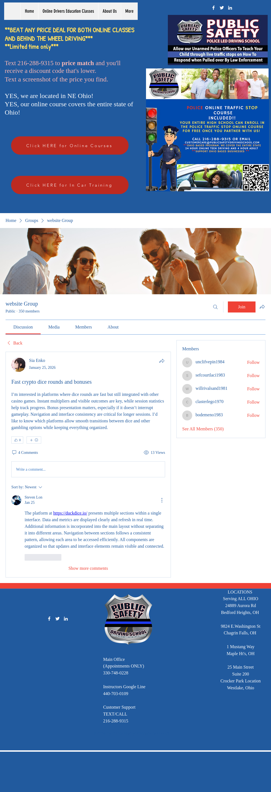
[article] (88, 464)
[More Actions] (161, 500)
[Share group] (262, 306)
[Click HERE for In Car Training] (70, 185)
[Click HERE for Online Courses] (70, 145)
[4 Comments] (24, 452)
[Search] (215, 306)
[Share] (161, 360)
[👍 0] (17, 440)
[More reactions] (34, 440)
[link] (23, 327)
